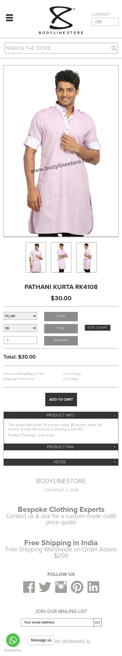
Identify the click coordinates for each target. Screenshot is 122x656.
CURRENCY (101, 14)
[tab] (61, 415)
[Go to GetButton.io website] (13, 650)
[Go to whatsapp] (13, 640)
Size (60, 328)
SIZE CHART (98, 328)
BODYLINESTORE (61, 481)
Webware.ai (76, 641)
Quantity (61, 340)
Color (61, 315)
